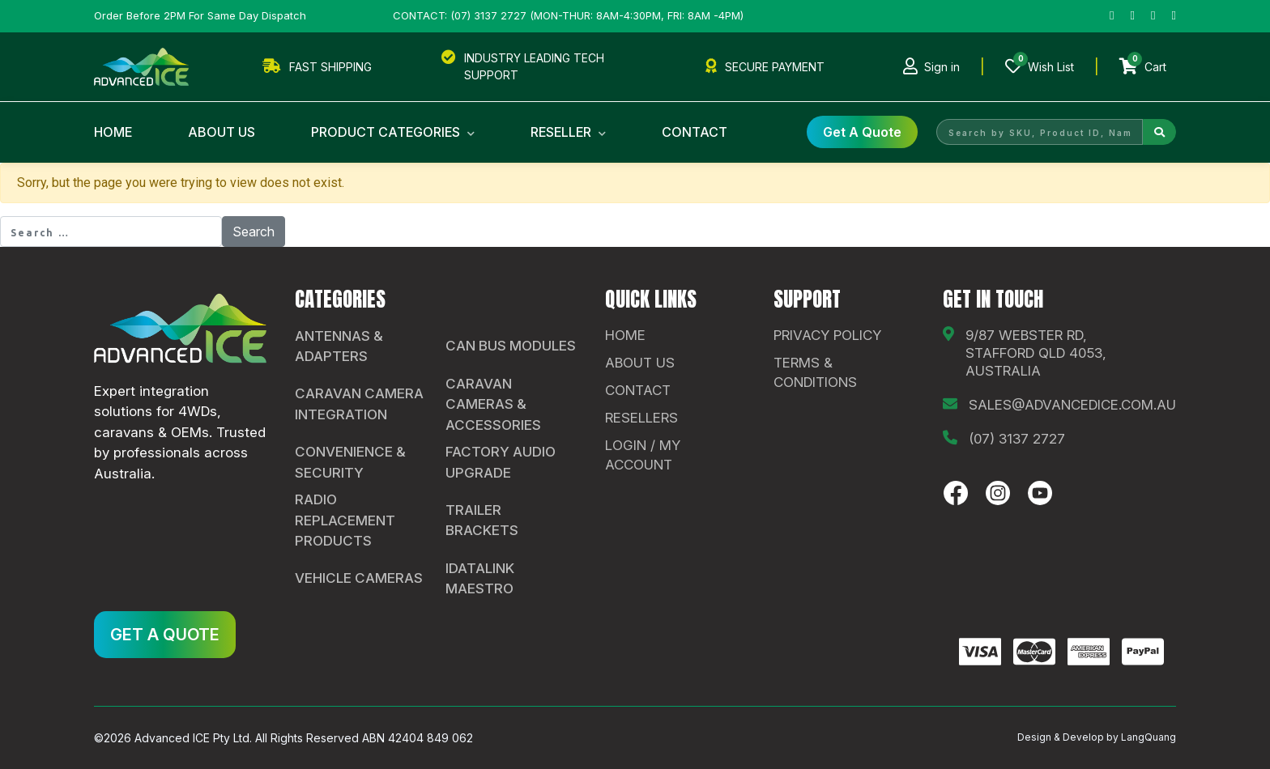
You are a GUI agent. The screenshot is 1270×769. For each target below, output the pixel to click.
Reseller (568, 132)
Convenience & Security (350, 462)
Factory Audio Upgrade (500, 462)
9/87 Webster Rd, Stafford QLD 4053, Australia (1035, 353)
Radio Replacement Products (345, 520)
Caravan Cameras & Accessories (493, 404)
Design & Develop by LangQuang (1096, 737)
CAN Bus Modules (510, 346)
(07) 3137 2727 (1017, 439)
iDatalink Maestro (479, 578)
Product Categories (393, 132)
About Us (221, 132)
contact (638, 390)
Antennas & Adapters (339, 346)
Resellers (641, 418)
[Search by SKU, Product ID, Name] (1039, 132)
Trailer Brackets (481, 520)
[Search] (1159, 132)
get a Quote (862, 132)
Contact (694, 132)
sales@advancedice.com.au (1072, 405)
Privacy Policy (827, 335)
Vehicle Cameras (359, 578)
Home (113, 132)
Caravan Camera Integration (359, 404)
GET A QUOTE (164, 634)
